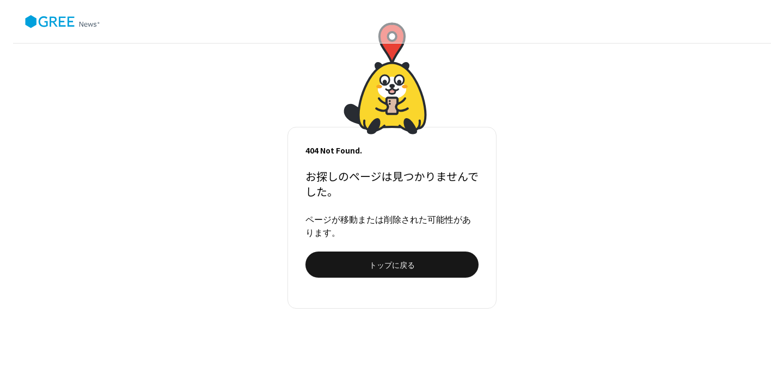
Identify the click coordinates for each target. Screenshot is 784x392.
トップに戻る (392, 264)
